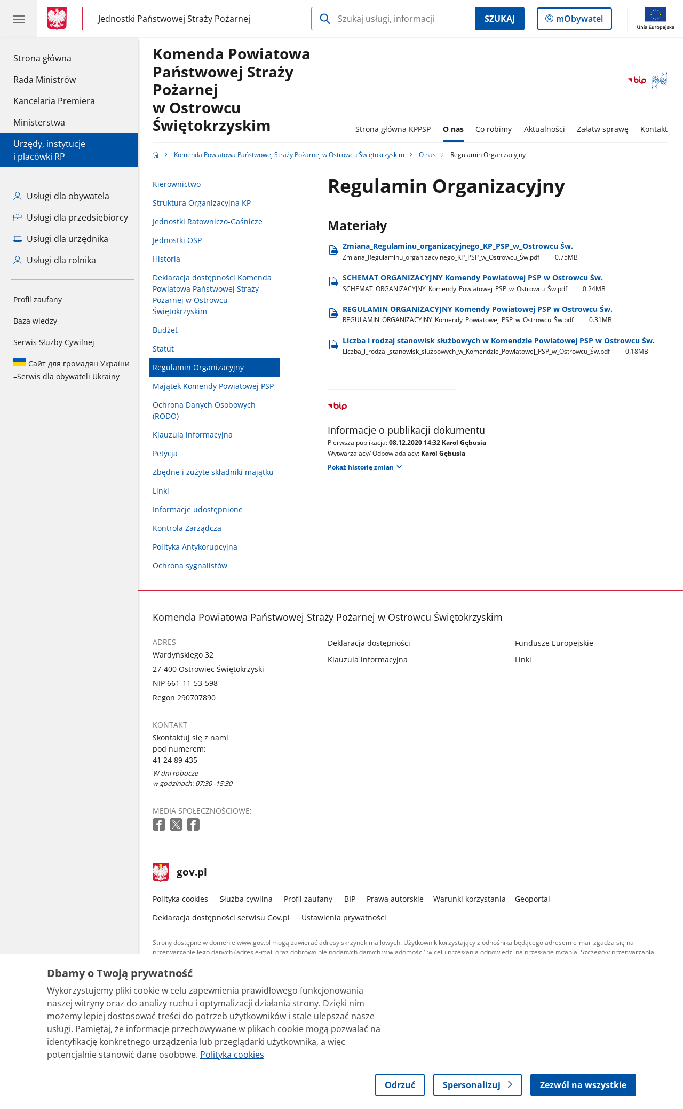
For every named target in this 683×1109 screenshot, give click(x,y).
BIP (352, 899)
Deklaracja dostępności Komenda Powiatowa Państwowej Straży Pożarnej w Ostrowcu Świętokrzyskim (215, 294)
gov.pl (183, 872)
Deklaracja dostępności (372, 643)
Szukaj (500, 19)
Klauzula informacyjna (196, 434)
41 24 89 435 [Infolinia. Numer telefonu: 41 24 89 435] (178, 760)
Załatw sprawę (605, 129)
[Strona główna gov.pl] (59, 18)
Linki (164, 491)
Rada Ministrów (44, 79)
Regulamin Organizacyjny (201, 367)
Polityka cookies (183, 899)
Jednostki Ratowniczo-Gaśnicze (211, 221)
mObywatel (578, 21)
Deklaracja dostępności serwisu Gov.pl (224, 917)
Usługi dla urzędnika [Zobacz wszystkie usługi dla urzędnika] (60, 239)
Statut (166, 348)
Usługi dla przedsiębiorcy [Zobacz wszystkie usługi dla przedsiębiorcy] (70, 217)
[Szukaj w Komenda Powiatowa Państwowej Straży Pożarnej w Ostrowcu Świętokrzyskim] (393, 18)
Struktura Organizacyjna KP (205, 203)
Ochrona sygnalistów (193, 565)
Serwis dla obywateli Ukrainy (71, 369)
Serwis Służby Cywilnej (53, 342)
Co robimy (496, 129)
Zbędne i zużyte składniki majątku (216, 472)
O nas (456, 129)
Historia (170, 259)
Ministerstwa (39, 122)
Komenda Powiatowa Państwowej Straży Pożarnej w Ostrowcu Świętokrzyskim (235, 90)
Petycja (168, 453)
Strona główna (54, 57)
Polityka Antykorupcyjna (198, 547)
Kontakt (657, 129)
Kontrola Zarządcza (190, 528)
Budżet (168, 330)
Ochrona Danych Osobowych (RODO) (207, 410)
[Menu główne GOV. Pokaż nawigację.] (18, 18)
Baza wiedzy (35, 321)
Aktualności (547, 129)
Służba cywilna (249, 899)
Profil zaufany (37, 299)
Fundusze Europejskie (557, 643)
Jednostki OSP (180, 240)
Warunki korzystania (472, 899)
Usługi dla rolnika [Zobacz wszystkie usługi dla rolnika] (54, 260)
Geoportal (535, 899)
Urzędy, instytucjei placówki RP (49, 150)
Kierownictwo (180, 184)
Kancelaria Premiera (54, 101)
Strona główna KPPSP (396, 129)
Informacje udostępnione (201, 509)
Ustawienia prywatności (346, 917)
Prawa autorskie (398, 899)
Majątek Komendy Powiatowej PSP (216, 386)
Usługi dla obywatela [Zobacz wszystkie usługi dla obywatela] (61, 196)
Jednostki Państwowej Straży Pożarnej (174, 18)
